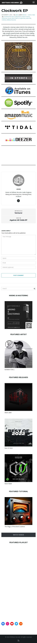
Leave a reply (31, 15)
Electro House (26, 16)
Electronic (4, 18)
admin (17, 15)
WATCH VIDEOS (18, 535)
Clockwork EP (7, 16)
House (9, 18)
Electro (20, 16)
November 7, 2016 (7, 15)
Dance (13, 16)
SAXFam (4, 20)
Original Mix (22, 18)
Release (24, 15)
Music (13, 18)
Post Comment (18, 275)
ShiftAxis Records (11, 20)
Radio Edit (28, 18)
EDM (16, 16)
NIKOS (16, 18)
